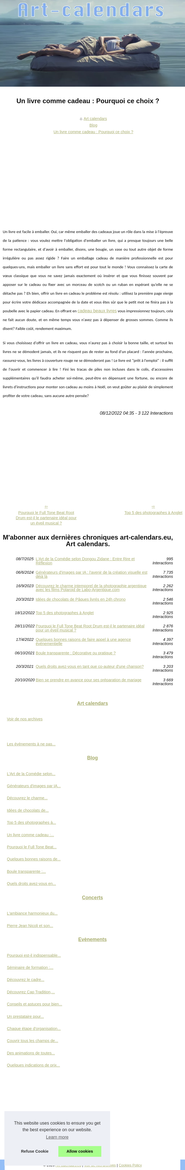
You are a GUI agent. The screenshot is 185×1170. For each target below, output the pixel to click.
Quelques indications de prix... (33, 1065)
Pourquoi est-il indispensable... (34, 955)
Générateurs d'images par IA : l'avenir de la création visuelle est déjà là (91, 574)
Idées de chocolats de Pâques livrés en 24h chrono (81, 599)
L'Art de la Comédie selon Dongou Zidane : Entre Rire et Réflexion (85, 561)
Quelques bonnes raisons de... (34, 859)
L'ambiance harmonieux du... (32, 913)
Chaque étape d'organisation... (34, 1028)
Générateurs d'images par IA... (34, 786)
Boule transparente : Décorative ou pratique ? (76, 653)
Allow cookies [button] (80, 1151)
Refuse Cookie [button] (34, 1151)
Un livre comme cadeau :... (30, 835)
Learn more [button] (57, 1137)
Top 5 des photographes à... (31, 822)
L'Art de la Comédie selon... (31, 774)
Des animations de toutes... (31, 1053)
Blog (93, 125)
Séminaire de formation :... (30, 967)
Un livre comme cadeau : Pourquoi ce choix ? (93, 132)
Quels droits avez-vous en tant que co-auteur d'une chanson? (90, 667)
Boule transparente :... (26, 871)
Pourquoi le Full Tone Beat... (32, 847)
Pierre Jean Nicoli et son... (30, 925)
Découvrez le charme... (27, 798)
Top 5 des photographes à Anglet (65, 613)
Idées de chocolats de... (28, 810)
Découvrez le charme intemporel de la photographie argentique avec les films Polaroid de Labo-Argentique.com (91, 588)
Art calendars (95, 118)
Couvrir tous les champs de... (32, 1040)
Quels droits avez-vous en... (31, 883)
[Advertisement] (88, 177)
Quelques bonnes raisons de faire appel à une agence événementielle (83, 642)
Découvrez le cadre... (25, 979)
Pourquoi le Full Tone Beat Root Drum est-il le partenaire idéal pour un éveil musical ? (46, 517)
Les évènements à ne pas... (31, 744)
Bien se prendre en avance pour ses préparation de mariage (89, 680)
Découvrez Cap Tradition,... (31, 992)
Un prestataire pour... (25, 1016)
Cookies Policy (130, 1165)
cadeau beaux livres (97, 310)
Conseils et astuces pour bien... (34, 1004)
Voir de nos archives (25, 719)
